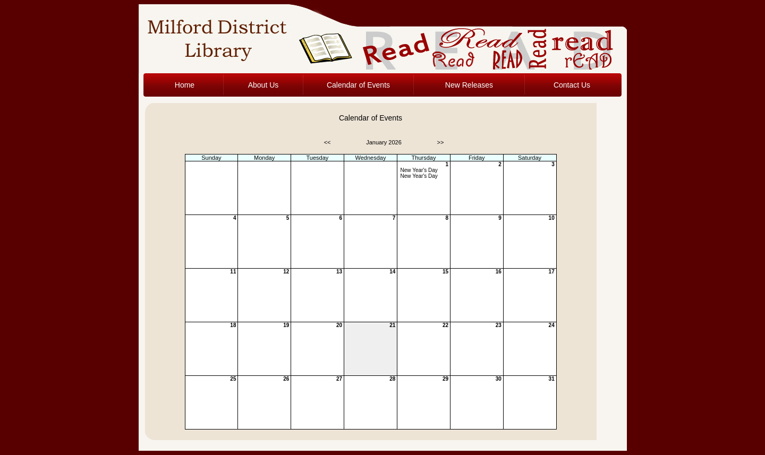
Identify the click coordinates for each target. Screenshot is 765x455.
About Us (263, 85)
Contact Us (572, 85)
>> (440, 142)
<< (327, 142)
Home (184, 85)
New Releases (469, 85)
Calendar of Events (358, 85)
